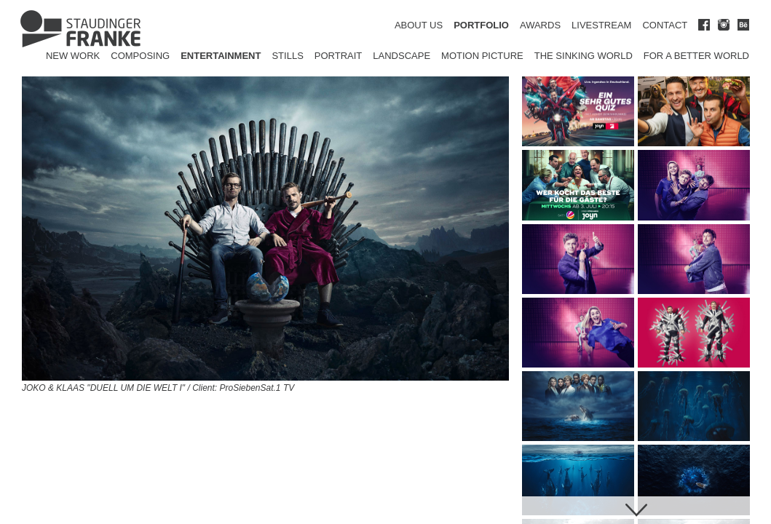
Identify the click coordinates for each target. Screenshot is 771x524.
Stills (287, 55)
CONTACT (664, 25)
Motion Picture (482, 55)
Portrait (339, 55)
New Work (73, 55)
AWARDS (540, 25)
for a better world (696, 55)
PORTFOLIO (481, 25)
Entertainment (221, 55)
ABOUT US (419, 25)
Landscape (401, 55)
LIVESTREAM (601, 25)
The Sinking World (583, 55)
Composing (140, 55)
